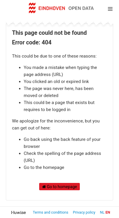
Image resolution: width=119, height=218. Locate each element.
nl (102, 212)
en (108, 212)
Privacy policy (84, 212)
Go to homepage (59, 186)
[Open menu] (110, 9)
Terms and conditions (51, 212)
